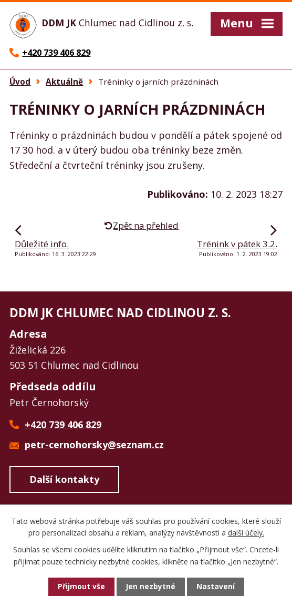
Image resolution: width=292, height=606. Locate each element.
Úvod (19, 82)
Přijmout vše (81, 587)
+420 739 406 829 (63, 425)
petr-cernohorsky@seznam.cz (94, 445)
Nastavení (215, 587)
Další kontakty (64, 480)
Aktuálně (64, 82)
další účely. (246, 532)
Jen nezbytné (150, 587)
